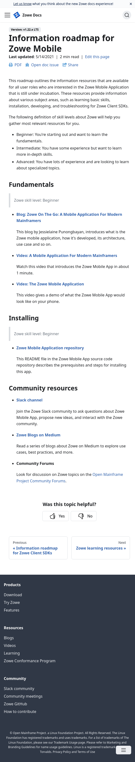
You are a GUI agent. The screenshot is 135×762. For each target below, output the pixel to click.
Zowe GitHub (15, 703)
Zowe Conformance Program (29, 660)
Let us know (22, 3)
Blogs (9, 637)
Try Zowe (12, 602)
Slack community (19, 688)
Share (73, 64)
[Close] (131, 4)
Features (11, 610)
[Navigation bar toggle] (7, 15)
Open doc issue (42, 64)
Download (13, 594)
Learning (12, 653)
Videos (10, 645)
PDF (15, 64)
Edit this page (97, 56)
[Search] (127, 15)
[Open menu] (123, 750)
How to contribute (20, 711)
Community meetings (23, 696)
